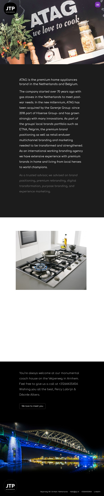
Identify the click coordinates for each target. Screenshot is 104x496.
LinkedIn (97, 492)
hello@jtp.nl (74, 492)
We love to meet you (32, 406)
